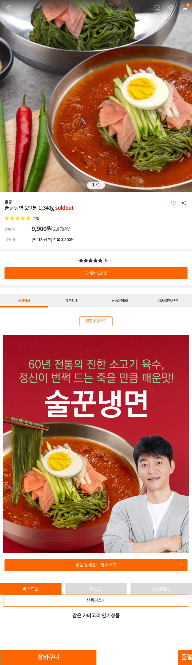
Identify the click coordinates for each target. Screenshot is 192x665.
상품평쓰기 (96, 600)
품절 (186, 657)
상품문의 (120, 301)
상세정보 (24, 301)
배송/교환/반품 (168, 301)
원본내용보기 (96, 321)
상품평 (72, 301)
